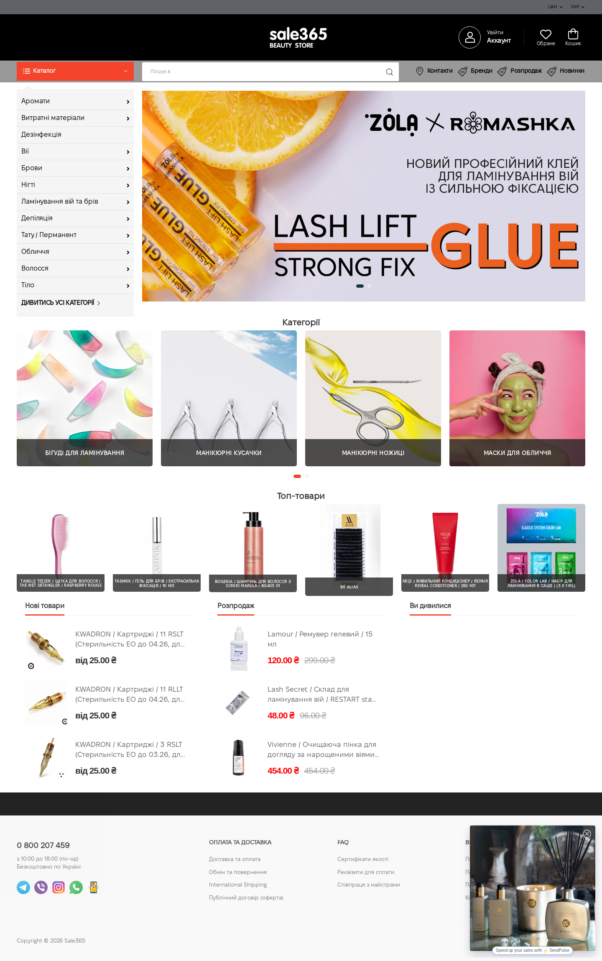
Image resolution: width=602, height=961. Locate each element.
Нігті (28, 185)
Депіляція (37, 218)
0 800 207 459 (43, 846)
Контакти (434, 70)
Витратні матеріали (52, 118)
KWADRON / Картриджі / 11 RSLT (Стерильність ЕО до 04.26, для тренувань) (129, 640)
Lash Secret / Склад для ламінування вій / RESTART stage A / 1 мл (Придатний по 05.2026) (324, 696)
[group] (363, 196)
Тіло (27, 285)
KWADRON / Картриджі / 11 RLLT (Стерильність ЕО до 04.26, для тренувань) (129, 696)
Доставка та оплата (234, 859)
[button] (75, 71)
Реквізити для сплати (365, 872)
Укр (575, 7)
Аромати (35, 101)
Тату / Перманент (49, 235)
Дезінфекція (41, 135)
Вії (25, 151)
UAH (552, 7)
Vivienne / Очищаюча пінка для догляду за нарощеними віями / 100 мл (323, 751)
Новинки (565, 71)
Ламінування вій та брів (59, 202)
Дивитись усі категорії (57, 303)
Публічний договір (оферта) (246, 898)
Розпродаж (519, 71)
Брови (31, 168)
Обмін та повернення (238, 872)
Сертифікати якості (362, 859)
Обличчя (35, 252)
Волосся (34, 269)
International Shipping (238, 885)
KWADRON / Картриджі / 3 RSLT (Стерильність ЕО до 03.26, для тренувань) (129, 751)
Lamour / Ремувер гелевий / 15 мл (320, 639)
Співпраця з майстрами (368, 885)
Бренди (475, 71)
